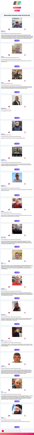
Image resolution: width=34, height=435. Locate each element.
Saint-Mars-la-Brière (4, 109)
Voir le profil (17, 40)
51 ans (9, 109)
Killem (2, 31)
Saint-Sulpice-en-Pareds (5, 212)
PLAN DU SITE (27, 433)
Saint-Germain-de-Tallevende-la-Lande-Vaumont (9, 57)
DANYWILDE (3, 159)
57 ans (5, 160)
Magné (2, 263)
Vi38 (2, 391)
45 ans (18, 57)
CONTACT (31, 433)
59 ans (6, 289)
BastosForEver (3, 108)
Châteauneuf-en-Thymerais (5, 83)
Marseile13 (3, 288)
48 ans (5, 392)
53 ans (5, 31)
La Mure (2, 392)
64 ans (10, 212)
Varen (2, 418)
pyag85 (2, 211)
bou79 (2, 262)
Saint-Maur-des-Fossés (5, 134)
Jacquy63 (2, 365)
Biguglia (2, 186)
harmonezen (3, 314)
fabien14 (2, 56)
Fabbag (2, 417)
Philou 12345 (3, 237)
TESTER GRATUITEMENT (17, 7)
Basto (2, 340)
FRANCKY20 (3, 185)
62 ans (5, 366)
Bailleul (2, 366)
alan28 (2, 82)
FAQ (21, 433)
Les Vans (2, 315)
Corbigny (2, 289)
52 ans (10, 134)
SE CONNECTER (17, 10)
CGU (23, 433)
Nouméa (2, 160)
